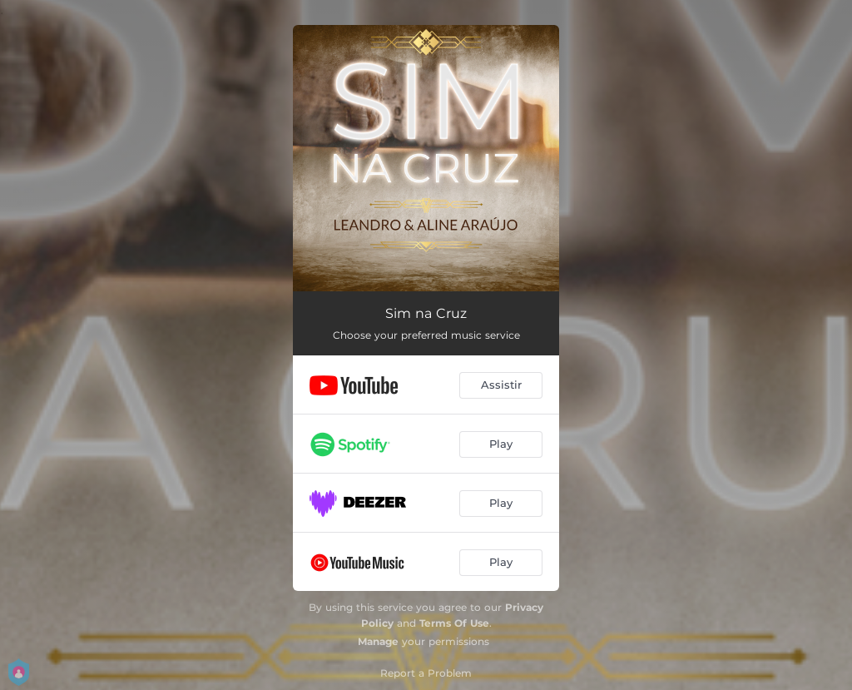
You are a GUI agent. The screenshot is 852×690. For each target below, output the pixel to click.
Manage (378, 641)
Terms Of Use (454, 623)
